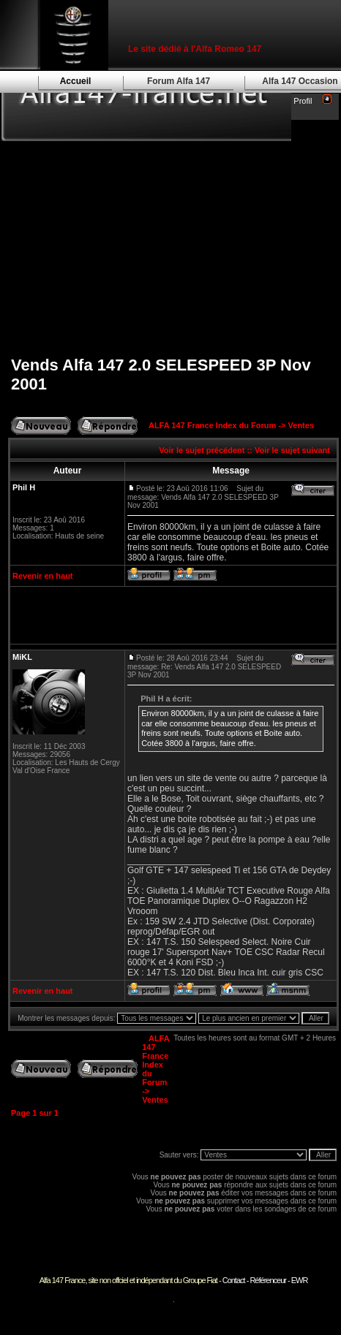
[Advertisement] (173, 237)
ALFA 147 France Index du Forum (212, 425)
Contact (233, 1280)
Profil (302, 100)
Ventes (301, 425)
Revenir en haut (42, 575)
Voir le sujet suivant (292, 450)
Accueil (75, 81)
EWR (299, 1280)
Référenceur (268, 1280)
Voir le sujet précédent (201, 450)
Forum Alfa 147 (178, 81)
